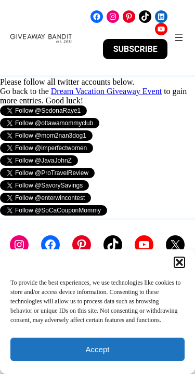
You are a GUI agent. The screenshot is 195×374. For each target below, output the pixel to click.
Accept (98, 349)
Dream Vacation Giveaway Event (106, 91)
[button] (179, 262)
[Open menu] (179, 37)
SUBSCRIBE (135, 49)
